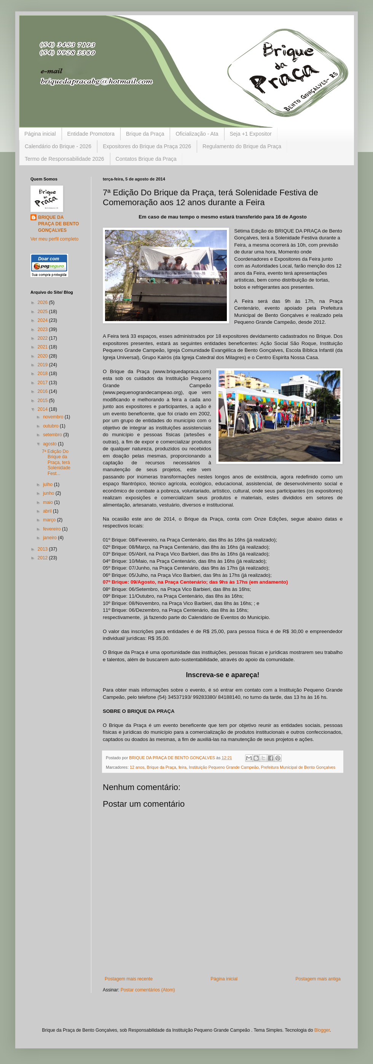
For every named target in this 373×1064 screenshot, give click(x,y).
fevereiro (52, 529)
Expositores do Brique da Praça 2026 (147, 146)
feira (182, 767)
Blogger (322, 1030)
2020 (43, 356)
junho (49, 493)
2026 (43, 302)
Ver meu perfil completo (54, 239)
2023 (43, 329)
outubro (51, 426)
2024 (43, 320)
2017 (43, 382)
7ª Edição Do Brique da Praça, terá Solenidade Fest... (56, 462)
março (50, 519)
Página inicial (40, 134)
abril (48, 511)
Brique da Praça (145, 134)
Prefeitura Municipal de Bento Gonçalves (298, 767)
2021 (43, 347)
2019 (43, 364)
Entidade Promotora (91, 134)
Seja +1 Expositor (251, 134)
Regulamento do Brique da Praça (241, 146)
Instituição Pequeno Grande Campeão (224, 767)
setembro (53, 434)
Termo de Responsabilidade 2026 (64, 159)
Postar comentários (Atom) (148, 990)
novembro (54, 417)
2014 (43, 409)
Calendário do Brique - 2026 (58, 146)
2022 (43, 338)
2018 (43, 373)
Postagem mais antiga (318, 979)
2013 (43, 549)
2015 (43, 400)
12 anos (137, 767)
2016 (43, 391)
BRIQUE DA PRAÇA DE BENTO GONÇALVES (58, 224)
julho (48, 484)
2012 (43, 557)
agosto (50, 443)
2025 (43, 311)
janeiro (50, 537)
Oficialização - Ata (196, 134)
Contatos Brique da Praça (146, 159)
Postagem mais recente (129, 979)
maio (48, 502)
